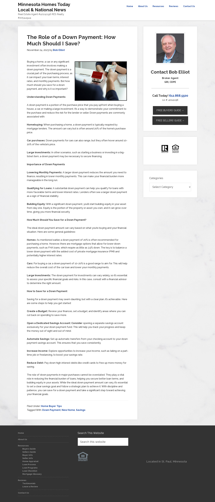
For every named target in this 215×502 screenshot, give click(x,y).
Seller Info (27, 458)
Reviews (22, 480)
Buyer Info (27, 455)
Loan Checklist (29, 471)
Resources (23, 446)
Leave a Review (30, 486)
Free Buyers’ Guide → (170, 110)
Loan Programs (29, 468)
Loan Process (29, 464)
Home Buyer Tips (51, 406)
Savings (80, 410)
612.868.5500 (178, 95)
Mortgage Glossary (32, 474)
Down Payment (51, 410)
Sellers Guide (29, 452)
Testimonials (28, 483)
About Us (22, 439)
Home (21, 433)
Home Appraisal (30, 461)
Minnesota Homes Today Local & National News (44, 7)
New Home (68, 410)
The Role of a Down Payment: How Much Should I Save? (71, 40)
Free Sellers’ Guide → (170, 120)
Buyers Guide (29, 449)
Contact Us (23, 493)
